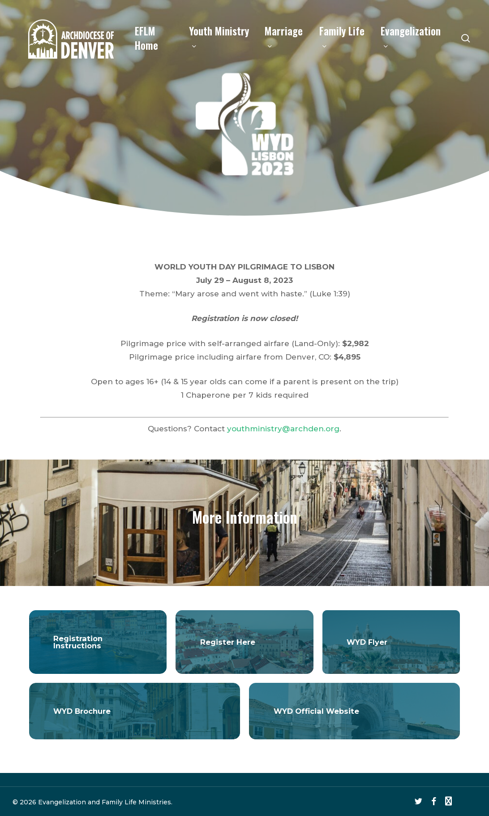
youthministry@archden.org (283, 428)
